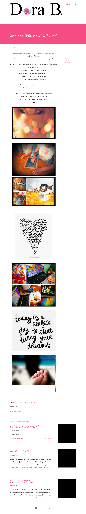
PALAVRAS (55, 20)
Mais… (63, 20)
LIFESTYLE (45, 20)
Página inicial (13, 20)
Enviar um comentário (15, 411)
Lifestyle (67, 60)
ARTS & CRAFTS (24, 20)
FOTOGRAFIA (36, 20)
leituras (66, 58)
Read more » (48, 438)
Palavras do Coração (69, 62)
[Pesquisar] (68, 4)
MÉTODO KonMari (21, 451)
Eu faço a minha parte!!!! (24, 426)
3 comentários (14, 502)
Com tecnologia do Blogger (43, 508)
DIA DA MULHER (21, 481)
